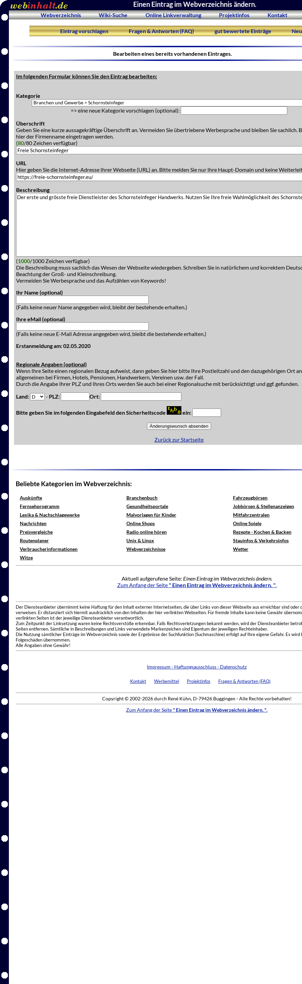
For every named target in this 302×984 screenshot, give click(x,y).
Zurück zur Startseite (179, 439)
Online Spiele (247, 523)
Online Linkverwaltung (173, 15)
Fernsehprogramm (39, 506)
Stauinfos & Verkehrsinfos (261, 540)
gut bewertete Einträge (242, 31)
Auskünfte (31, 498)
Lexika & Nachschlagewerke (50, 515)
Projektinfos (234, 15)
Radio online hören (146, 532)
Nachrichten (33, 523)
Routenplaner (34, 540)
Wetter (240, 549)
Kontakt (277, 15)
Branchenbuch (141, 498)
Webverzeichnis (61, 15)
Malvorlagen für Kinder (151, 515)
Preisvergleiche (36, 532)
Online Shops (140, 523)
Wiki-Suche (113, 15)
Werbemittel (166, 681)
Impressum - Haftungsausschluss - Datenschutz (197, 667)
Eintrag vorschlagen (84, 31)
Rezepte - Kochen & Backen (262, 532)
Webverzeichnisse (145, 549)
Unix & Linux (140, 540)
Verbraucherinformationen (49, 549)
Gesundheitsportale (147, 506)
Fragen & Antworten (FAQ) (161, 31)
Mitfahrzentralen (251, 515)
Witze (26, 557)
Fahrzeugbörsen (250, 498)
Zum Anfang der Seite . (197, 585)
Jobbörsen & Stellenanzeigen (263, 506)
